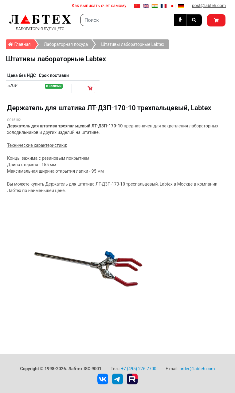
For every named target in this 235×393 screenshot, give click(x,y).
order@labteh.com (197, 368)
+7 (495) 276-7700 (138, 368)
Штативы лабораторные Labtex (132, 44)
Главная (21, 43)
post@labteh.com (209, 5)
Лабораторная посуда (66, 44)
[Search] (127, 20)
